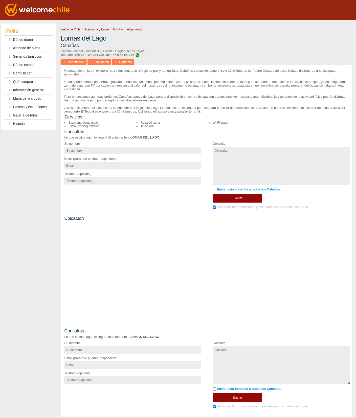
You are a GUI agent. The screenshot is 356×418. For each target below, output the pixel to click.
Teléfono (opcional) (77, 174)
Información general (25, 90)
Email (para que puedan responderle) (90, 159)
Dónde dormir (20, 39)
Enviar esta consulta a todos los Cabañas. (247, 189)
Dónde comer (20, 65)
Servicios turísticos (24, 56)
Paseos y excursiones (26, 107)
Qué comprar (19, 81)
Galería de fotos (29, 115)
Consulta (219, 143)
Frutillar (12, 31)
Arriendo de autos (23, 48)
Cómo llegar (19, 73)
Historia (15, 123)
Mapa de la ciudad (23, 98)
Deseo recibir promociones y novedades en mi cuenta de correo (260, 207)
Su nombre (72, 143)
